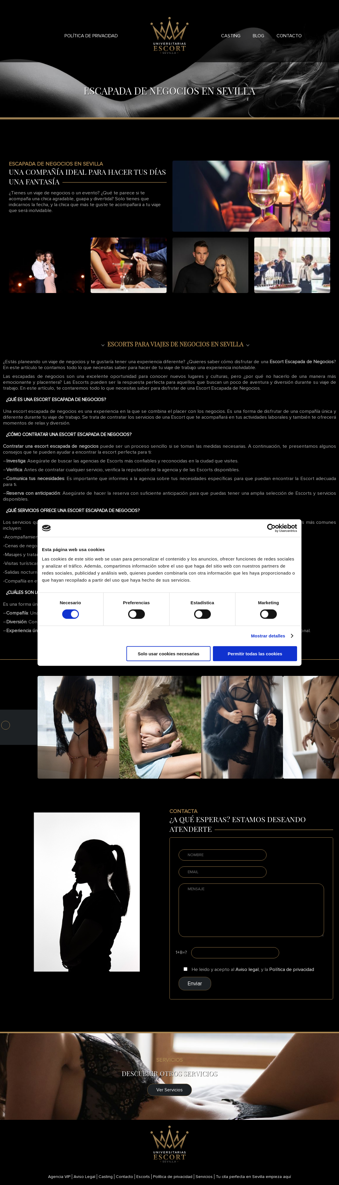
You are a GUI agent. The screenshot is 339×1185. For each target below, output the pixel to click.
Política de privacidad (91, 36)
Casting (230, 36)
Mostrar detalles (268, 635)
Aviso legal (247, 969)
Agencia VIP (59, 1176)
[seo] (169, 344)
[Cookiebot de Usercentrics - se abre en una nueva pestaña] (271, 528)
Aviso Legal (84, 1176)
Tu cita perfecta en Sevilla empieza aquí (253, 1176)
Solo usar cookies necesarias (168, 653)
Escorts (143, 1176)
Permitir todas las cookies (255, 653)
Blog (258, 36)
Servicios (204, 1176)
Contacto (289, 36)
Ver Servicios (169, 1090)
